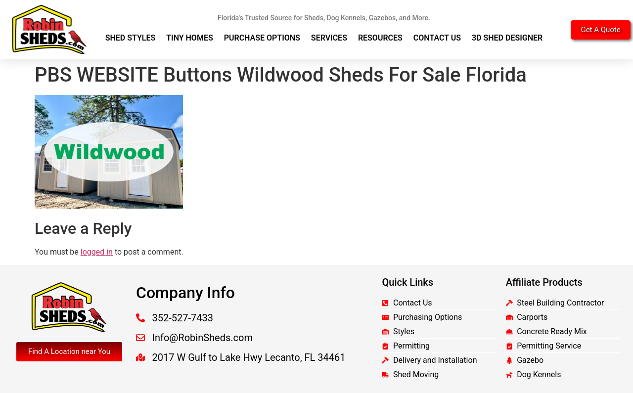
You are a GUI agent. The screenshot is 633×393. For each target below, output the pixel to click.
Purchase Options (262, 38)
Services (329, 38)
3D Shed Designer (507, 38)
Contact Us (437, 38)
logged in (97, 252)
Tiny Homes (189, 38)
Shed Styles (130, 38)
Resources (380, 38)
